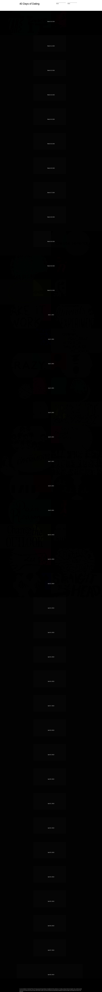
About (57, 3)
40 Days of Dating (29, 3)
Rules (69, 3)
